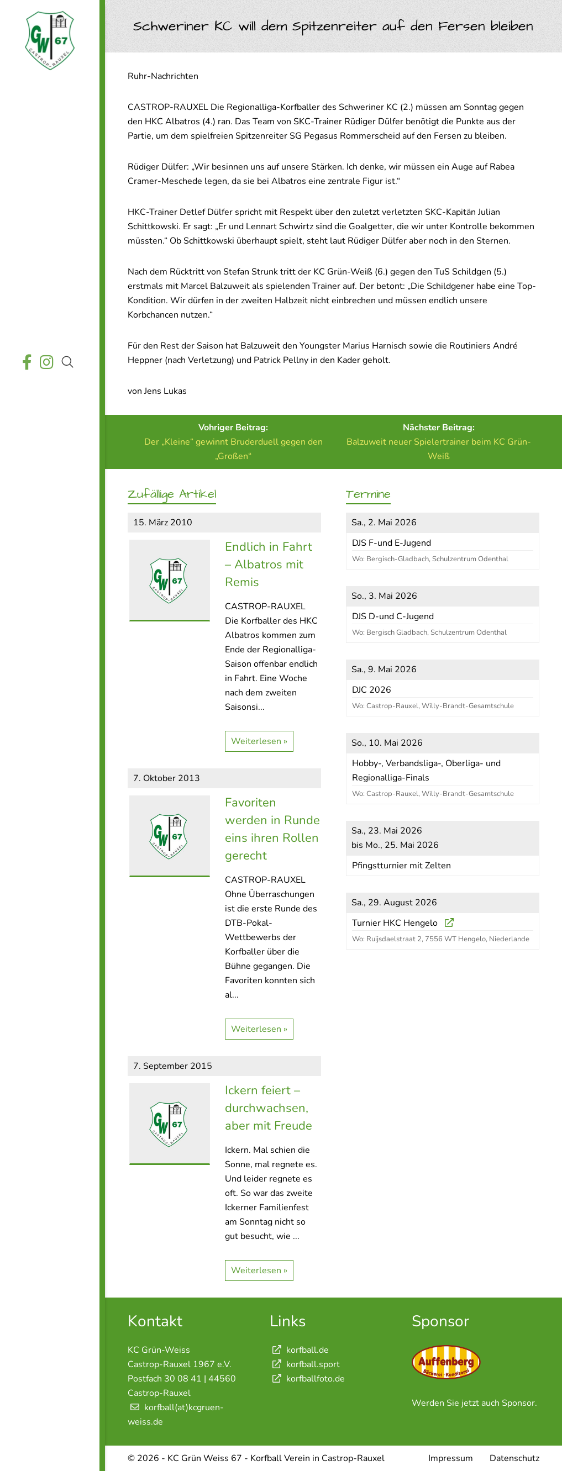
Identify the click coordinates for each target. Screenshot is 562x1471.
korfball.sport (305, 1364)
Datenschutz (514, 1458)
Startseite (48, 93)
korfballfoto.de (307, 1379)
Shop (48, 327)
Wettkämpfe (48, 145)
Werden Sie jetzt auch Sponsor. (474, 1403)
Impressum (450, 1458)
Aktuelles (48, 119)
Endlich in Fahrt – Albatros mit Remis (268, 564)
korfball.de (299, 1350)
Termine (48, 171)
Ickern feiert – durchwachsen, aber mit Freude (268, 1108)
